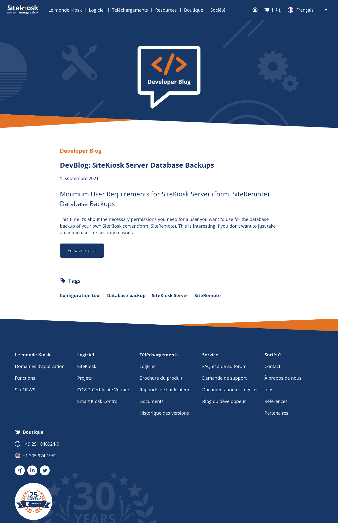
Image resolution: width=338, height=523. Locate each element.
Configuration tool (80, 295)
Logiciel (97, 10)
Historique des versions (164, 413)
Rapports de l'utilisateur (164, 390)
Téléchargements (130, 10)
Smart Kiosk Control (98, 401)
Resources (166, 10)
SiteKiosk (86, 366)
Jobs (268, 390)
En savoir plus (82, 250)
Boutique (193, 10)
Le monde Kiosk (65, 10)
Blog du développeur (224, 401)
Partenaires (276, 413)
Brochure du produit (161, 378)
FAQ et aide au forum (224, 366)
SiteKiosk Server (170, 295)
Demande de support (224, 378)
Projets (84, 378)
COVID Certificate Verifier (103, 390)
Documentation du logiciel (230, 390)
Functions (25, 378)
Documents (152, 401)
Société (217, 10)
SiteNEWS (25, 390)
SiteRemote (207, 295)
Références (276, 401)
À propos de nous (282, 378)
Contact (272, 366)
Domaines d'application (40, 366)
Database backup (126, 295)
